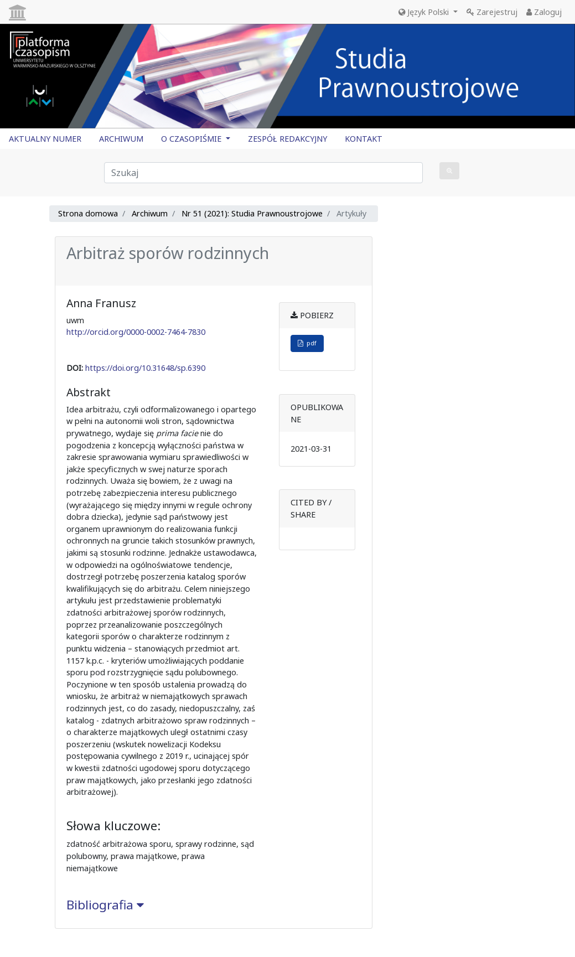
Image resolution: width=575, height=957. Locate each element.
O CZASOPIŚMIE (192, 138)
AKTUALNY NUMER (45, 138)
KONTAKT (363, 138)
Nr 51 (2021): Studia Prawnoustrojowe (252, 213)
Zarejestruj (492, 12)
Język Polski (424, 12)
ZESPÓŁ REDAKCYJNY (287, 138)
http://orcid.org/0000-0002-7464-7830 (135, 332)
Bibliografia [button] (105, 904)
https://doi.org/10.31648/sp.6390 (145, 368)
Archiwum (150, 213)
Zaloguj (544, 12)
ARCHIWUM (121, 138)
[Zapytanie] (263, 172)
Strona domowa (88, 213)
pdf (307, 343)
